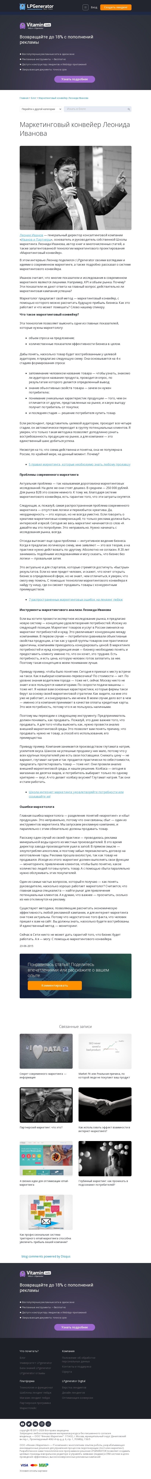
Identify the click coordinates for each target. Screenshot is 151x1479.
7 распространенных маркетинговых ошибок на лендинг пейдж (76, 600)
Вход (94, 7)
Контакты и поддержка (76, 1366)
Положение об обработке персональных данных (78, 1359)
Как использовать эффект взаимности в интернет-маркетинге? (104, 1129)
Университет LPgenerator (36, 1363)
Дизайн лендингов (73, 1392)
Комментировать (55, 985)
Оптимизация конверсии (77, 1397)
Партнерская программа (35, 1403)
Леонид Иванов (31, 235)
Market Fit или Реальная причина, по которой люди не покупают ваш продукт (104, 1075)
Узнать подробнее (74, 79)
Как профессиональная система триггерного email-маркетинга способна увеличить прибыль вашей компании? (45, 1238)
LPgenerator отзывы (32, 1373)
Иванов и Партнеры (36, 239)
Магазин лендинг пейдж (35, 1397)
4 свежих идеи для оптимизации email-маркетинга (44, 1182)
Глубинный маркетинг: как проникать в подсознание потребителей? (103, 1182)
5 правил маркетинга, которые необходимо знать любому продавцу (79, 464)
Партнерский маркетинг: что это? (41, 1127)
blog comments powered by (46, 1256)
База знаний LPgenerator (35, 1368)
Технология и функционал (36, 1387)
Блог (23, 1357)
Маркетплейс (28, 1408)
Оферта (67, 1371)
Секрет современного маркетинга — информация (43, 1075)
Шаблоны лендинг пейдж (35, 1392)
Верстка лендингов (74, 1387)
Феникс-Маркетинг (52, 1436)
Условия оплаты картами (33, 1470)
